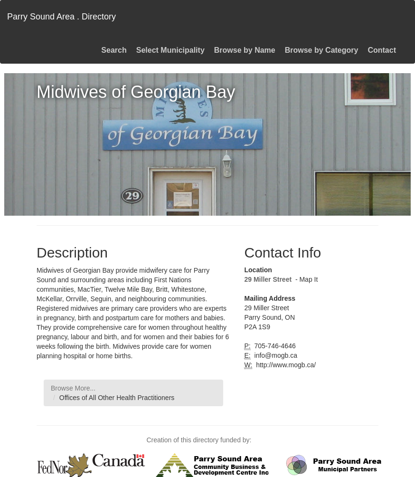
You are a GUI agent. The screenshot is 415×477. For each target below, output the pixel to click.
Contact (382, 50)
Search (113, 50)
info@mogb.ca (275, 355)
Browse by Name (244, 50)
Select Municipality (170, 50)
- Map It (305, 279)
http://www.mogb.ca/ (285, 365)
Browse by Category (321, 50)
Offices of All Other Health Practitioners (117, 397)
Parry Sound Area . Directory (61, 16)
